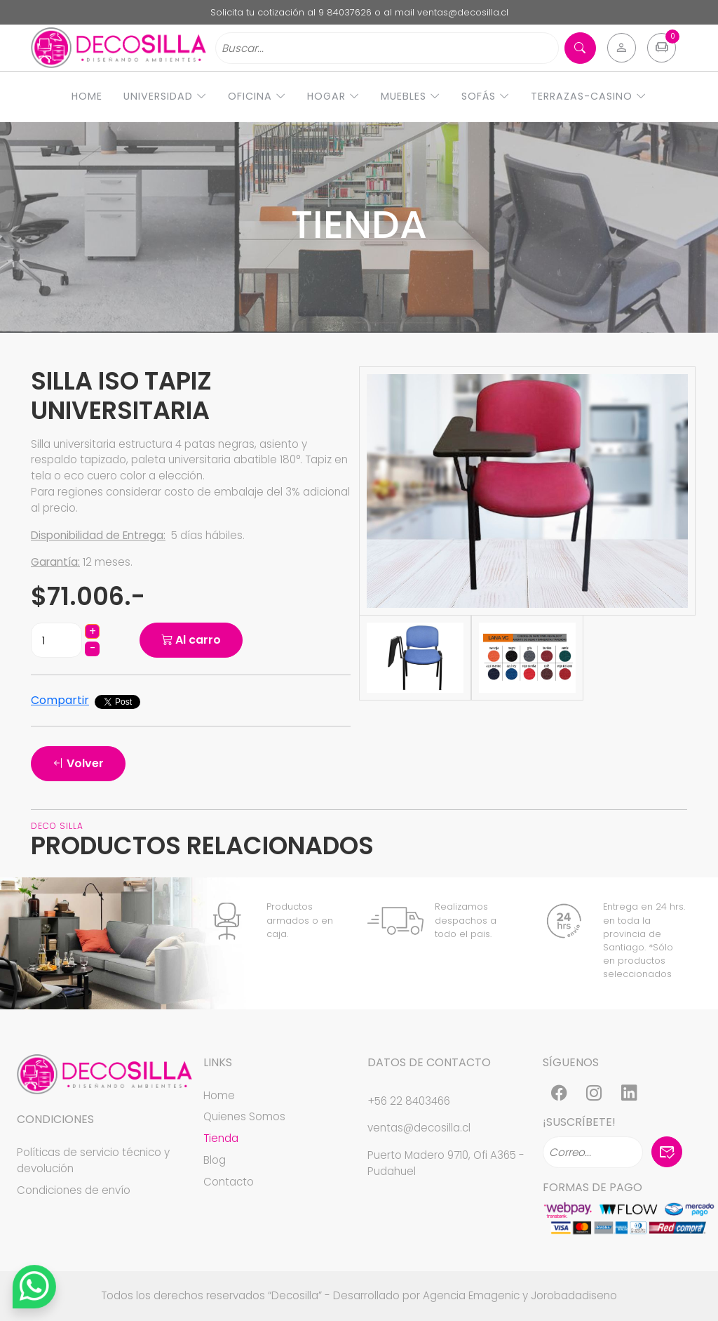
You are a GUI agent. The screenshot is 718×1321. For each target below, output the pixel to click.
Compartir (60, 700)
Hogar (333, 96)
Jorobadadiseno (574, 1295)
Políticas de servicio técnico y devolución (93, 1160)
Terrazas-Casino (588, 96)
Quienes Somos (244, 1116)
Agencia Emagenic (471, 1295)
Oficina (257, 96)
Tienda (220, 1138)
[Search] (387, 48)
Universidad (165, 96)
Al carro (191, 640)
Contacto (228, 1181)
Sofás (485, 96)
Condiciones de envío (73, 1190)
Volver (78, 763)
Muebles (410, 96)
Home (87, 96)
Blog (214, 1160)
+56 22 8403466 (408, 1101)
